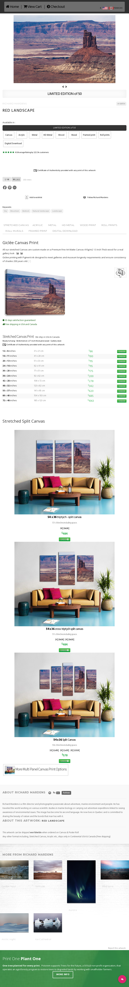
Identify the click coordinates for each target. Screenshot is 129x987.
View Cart (33, 7)
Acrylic (22, 135)
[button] (122, 979)
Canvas (8, 135)
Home (12, 7)
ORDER (122, 351)
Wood (61, 135)
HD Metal (47, 135)
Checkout (56, 7)
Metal (34, 135)
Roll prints (104, 135)
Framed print (89, 135)
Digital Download (13, 143)
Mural (74, 135)
